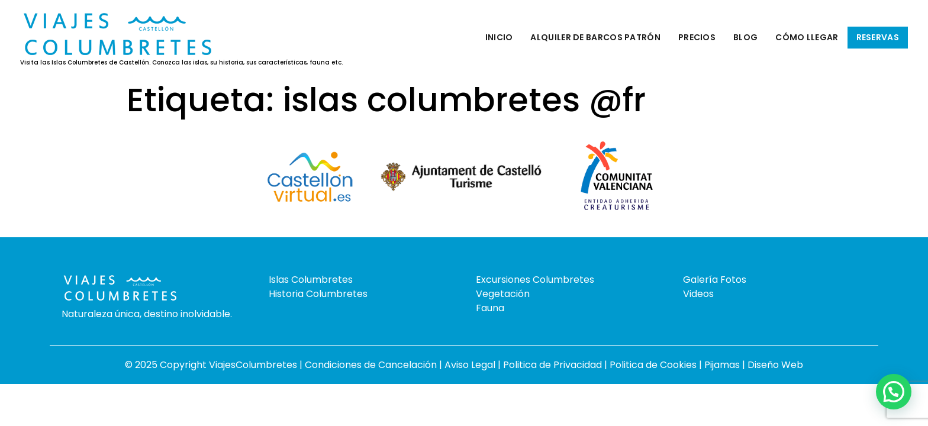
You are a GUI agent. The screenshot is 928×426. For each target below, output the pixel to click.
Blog (745, 37)
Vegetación (503, 294)
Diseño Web (775, 365)
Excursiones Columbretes (535, 279)
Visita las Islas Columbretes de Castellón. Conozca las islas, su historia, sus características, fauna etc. (181, 62)
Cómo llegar (806, 37)
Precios (697, 37)
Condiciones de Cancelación (372, 365)
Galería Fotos (714, 279)
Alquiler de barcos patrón (595, 37)
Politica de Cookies (653, 365)
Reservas (877, 37)
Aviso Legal (471, 365)
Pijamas (722, 365)
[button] (893, 391)
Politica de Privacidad (553, 365)
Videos (698, 294)
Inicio (499, 37)
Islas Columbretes (311, 279)
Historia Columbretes (318, 294)
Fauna (490, 308)
